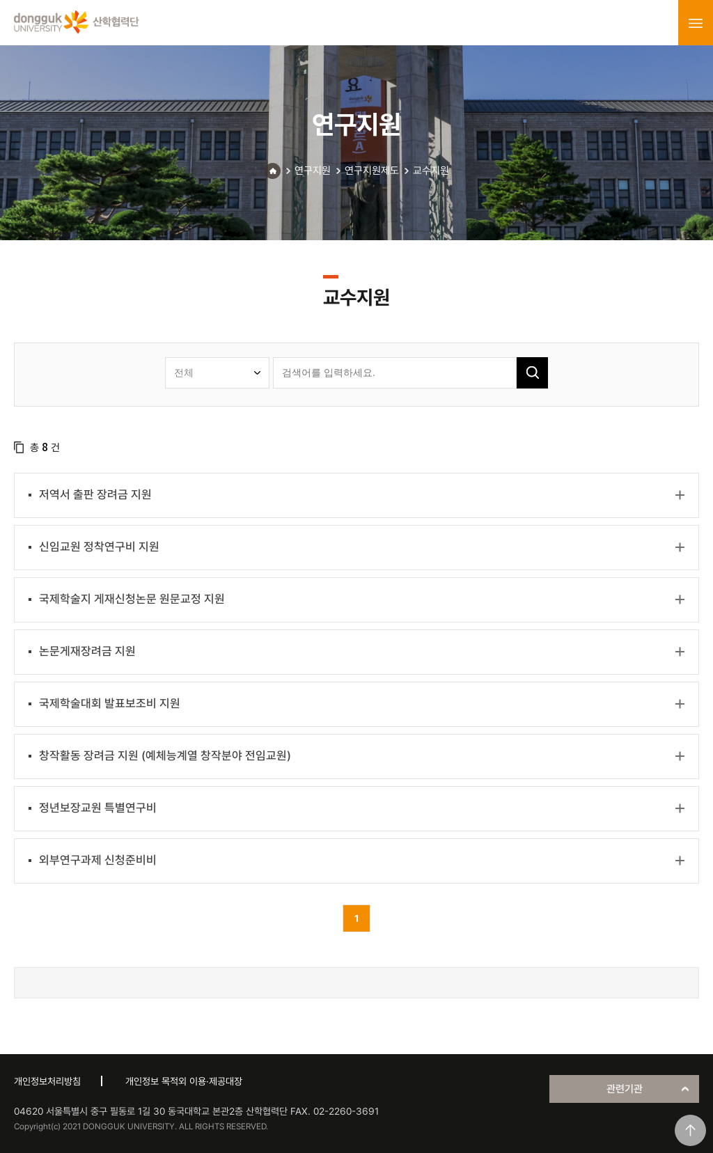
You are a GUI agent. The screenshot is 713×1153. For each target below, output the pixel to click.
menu (696, 23)
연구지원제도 (372, 170)
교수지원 (431, 170)
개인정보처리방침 (47, 1081)
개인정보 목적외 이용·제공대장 (183, 1081)
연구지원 (313, 170)
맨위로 (690, 1130)
